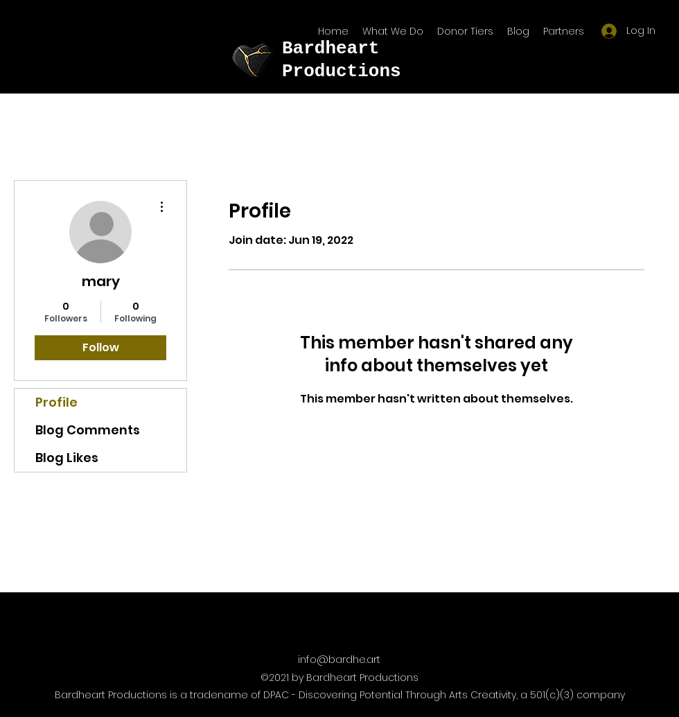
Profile (56, 402)
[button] (563, 31)
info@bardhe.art (339, 659)
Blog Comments (87, 430)
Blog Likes (66, 457)
